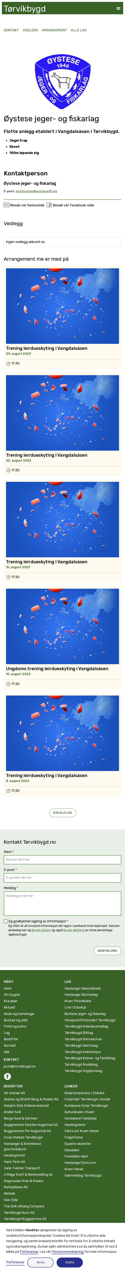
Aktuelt (9, 1007)
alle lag (79, 30)
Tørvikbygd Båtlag (78, 1033)
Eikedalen (71, 1150)
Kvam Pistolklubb (77, 1001)
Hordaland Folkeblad (80, 1118)
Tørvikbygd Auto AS (19, 1213)
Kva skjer (10, 1001)
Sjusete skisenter (77, 1144)
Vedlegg (30, 30)
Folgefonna (73, 1137)
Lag (7, 1033)
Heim (8, 988)
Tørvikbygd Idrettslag (81, 1045)
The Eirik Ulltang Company (24, 1206)
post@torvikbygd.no (20, 1066)
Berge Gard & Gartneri (20, 1118)
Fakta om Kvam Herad (81, 1131)
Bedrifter (11, 1039)
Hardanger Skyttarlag (81, 995)
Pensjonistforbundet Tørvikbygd (89, 1020)
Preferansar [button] (29, 1252)
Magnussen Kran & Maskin (23, 1181)
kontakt (11, 30)
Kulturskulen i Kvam (79, 1112)
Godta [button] (69, 1262)
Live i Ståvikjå (75, 1007)
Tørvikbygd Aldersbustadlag (86, 1026)
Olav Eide (11, 1200)
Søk (7, 1052)
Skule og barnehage (19, 1014)
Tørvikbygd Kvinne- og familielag (89, 1058)
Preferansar (15, 1262)
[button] (118, 8)
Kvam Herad (73, 1169)
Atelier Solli (12, 1112)
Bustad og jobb (16, 1020)
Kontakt (10, 1045)
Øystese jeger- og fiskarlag (85, 1014)
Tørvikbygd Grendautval (83, 1039)
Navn (9, 852)
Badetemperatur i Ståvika (84, 1093)
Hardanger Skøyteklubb (82, 988)
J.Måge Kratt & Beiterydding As (28, 1174)
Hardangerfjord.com (80, 1163)
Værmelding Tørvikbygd (82, 1175)
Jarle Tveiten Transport (22, 1168)
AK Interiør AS (14, 1093)
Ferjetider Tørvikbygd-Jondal (87, 1099)
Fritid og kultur (15, 1026)
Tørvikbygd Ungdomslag (83, 1071)
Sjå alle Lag (62, 812)
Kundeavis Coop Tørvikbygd (86, 1106)
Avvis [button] (40, 1262)
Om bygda (12, 995)
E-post (10, 870)
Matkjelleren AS (16, 1187)
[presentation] (32, 947)
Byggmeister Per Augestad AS (27, 1131)
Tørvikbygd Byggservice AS (25, 1219)
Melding (11, 888)
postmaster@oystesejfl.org (36, 191)
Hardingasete (74, 1125)
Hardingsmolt (14, 1155)
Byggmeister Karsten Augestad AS (31, 1125)
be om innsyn (41, 930)
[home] (24, 9)
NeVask (9, 1193)
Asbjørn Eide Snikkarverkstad (26, 1106)
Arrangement (54, 30)
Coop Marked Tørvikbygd (23, 1137)
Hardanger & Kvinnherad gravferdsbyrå (22, 1146)
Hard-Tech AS (14, 1162)
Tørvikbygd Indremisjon (82, 1052)
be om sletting (73, 930)
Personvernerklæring (68, 1252)
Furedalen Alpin (76, 1156)
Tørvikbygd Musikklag (81, 1064)
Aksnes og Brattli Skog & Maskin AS (31, 1099)
